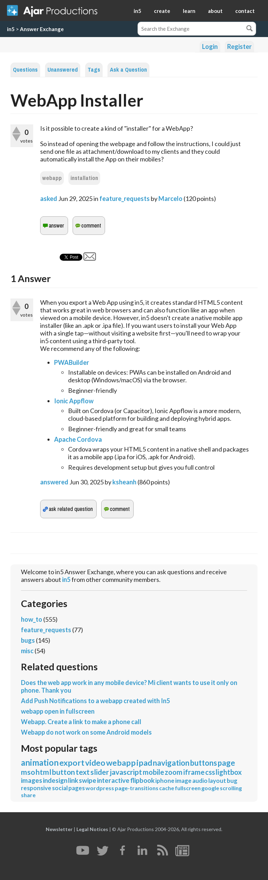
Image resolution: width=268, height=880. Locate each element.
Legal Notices (92, 829)
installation (84, 178)
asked (48, 198)
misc (27, 651)
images (31, 780)
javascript (126, 771)
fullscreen (188, 788)
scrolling (231, 788)
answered (54, 482)
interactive (113, 780)
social (60, 788)
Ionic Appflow (74, 401)
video (95, 762)
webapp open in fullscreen (58, 711)
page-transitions (136, 788)
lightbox (229, 772)
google (210, 788)
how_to (31, 619)
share (28, 795)
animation (40, 762)
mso (28, 771)
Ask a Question (128, 69)
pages (76, 788)
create (162, 11)
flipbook (142, 780)
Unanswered (62, 69)
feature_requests (124, 198)
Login (210, 46)
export (71, 762)
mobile (153, 772)
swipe (87, 780)
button (63, 771)
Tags (94, 69)
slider (99, 771)
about (215, 11)
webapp (52, 178)
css (210, 772)
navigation (171, 762)
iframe (193, 772)
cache (166, 788)
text (83, 771)
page (226, 762)
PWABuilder (71, 362)
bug (232, 780)
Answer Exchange (42, 29)
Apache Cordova (78, 439)
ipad (144, 762)
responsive (36, 788)
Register (239, 46)
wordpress (99, 788)
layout (217, 780)
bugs (28, 640)
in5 (137, 11)
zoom (174, 772)
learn (189, 11)
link (73, 780)
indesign (55, 780)
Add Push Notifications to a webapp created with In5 (95, 701)
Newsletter (59, 829)
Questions (25, 69)
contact (245, 11)
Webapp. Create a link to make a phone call (81, 722)
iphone (164, 780)
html (43, 771)
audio (200, 780)
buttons (203, 762)
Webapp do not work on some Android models (86, 732)
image (183, 780)
